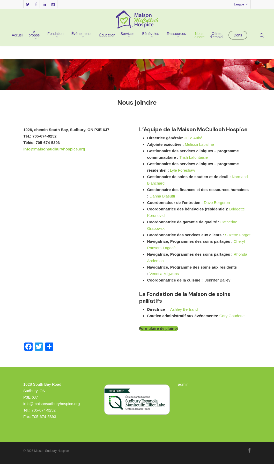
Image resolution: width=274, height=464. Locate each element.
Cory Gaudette (232, 316)
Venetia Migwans (164, 273)
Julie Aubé (193, 138)
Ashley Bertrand (184, 309)
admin (183, 384)
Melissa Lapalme (199, 144)
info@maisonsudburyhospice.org (54, 149)
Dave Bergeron (217, 202)
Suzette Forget (237, 235)
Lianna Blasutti (162, 196)
